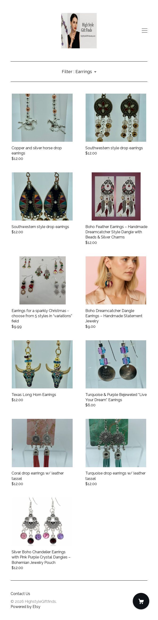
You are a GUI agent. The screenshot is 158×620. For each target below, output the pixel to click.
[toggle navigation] (144, 30)
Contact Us (20, 593)
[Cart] (141, 601)
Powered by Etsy (25, 606)
